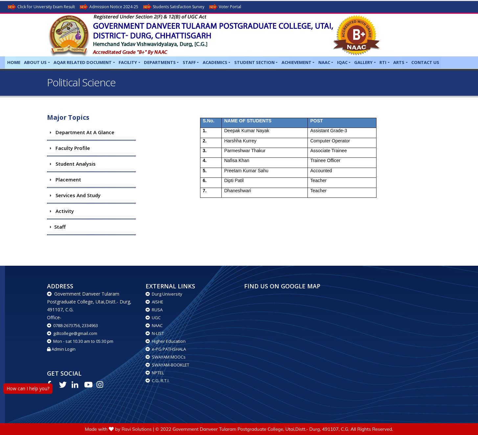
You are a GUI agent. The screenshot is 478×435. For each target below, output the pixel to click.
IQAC (342, 62)
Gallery (363, 62)
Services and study (77, 195)
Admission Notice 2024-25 (108, 7)
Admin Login (61, 349)
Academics (215, 62)
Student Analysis (74, 163)
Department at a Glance (83, 132)
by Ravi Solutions (133, 429)
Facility (128, 62)
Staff (189, 62)
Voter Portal (224, 7)
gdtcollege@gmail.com (72, 333)
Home (13, 62)
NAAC (324, 62)
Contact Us (425, 62)
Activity (63, 211)
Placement (67, 179)
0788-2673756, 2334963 (72, 325)
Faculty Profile (71, 148)
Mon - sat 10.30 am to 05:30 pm (80, 341)
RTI (382, 62)
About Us (35, 62)
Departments (160, 62)
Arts (398, 62)
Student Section (254, 62)
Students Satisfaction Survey (173, 7)
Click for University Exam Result (41, 7)
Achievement (296, 62)
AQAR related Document (83, 62)
